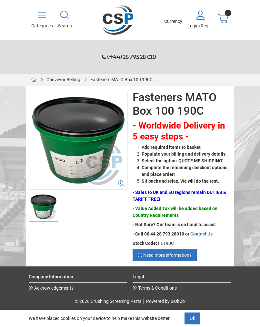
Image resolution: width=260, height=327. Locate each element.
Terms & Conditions (157, 288)
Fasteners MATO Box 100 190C (121, 79)
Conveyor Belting (63, 79)
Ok (192, 318)
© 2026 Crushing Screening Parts (108, 301)
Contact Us (201, 233)
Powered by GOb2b (165, 301)
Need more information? (165, 255)
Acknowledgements (53, 288)
